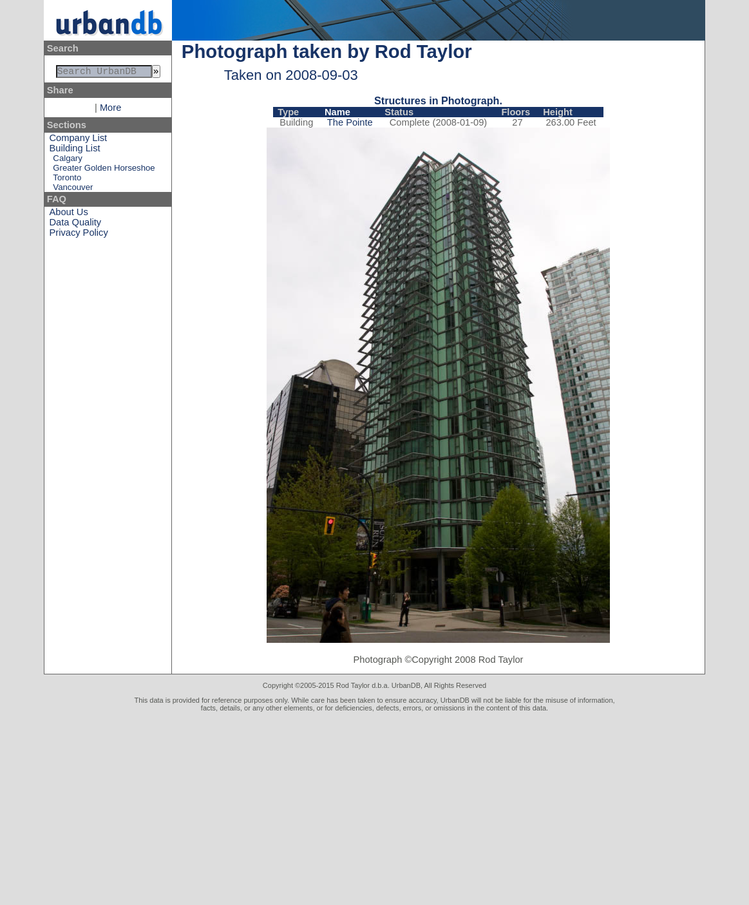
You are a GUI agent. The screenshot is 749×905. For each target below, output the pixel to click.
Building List (75, 151)
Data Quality (76, 225)
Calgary (67, 161)
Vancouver (73, 190)
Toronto (67, 180)
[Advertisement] (374, 808)
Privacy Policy (79, 235)
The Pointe (350, 122)
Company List (79, 140)
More (110, 110)
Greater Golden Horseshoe (104, 170)
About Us (69, 214)
